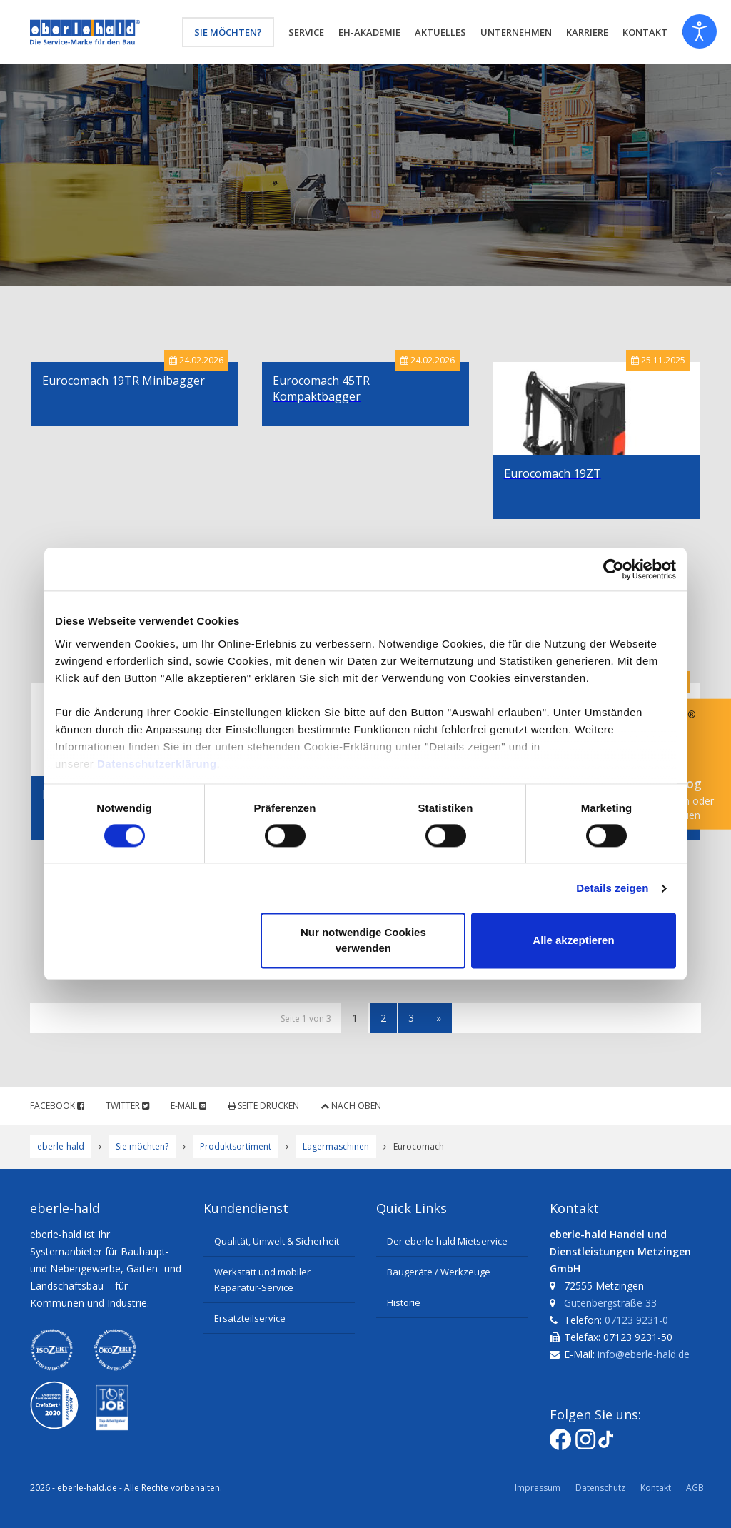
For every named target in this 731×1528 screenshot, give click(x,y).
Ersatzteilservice (250, 1318)
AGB (695, 1488)
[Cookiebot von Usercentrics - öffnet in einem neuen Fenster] (613, 569)
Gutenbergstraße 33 (610, 1303)
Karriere (587, 32)
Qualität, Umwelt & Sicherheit (276, 1241)
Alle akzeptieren (573, 941)
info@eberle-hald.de (644, 1354)
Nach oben (351, 1106)
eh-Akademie (369, 32)
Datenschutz (600, 1488)
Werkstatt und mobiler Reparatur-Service (262, 1279)
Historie (403, 1302)
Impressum (537, 1488)
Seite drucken (263, 1106)
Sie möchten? (228, 32)
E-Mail (188, 1106)
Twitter (127, 1106)
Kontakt (655, 1488)
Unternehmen (516, 32)
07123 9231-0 (636, 1320)
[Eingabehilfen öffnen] (699, 31)
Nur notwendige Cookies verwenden (363, 941)
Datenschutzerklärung (157, 764)
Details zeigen (612, 888)
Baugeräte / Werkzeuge (438, 1271)
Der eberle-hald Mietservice (447, 1241)
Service (306, 32)
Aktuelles (440, 32)
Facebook (57, 1106)
